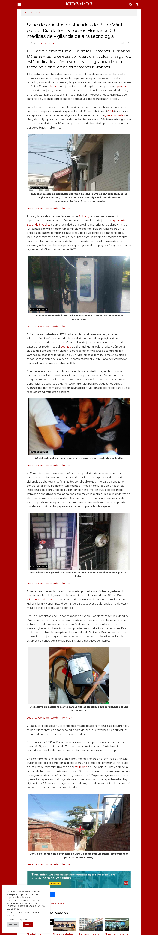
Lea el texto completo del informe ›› (49, 208)
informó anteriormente (41, 599)
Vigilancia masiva (55, 903)
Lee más (12, 919)
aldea (52, 86)
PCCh (110, 111)
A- (129, 43)
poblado (66, 346)
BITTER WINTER (79, 4)
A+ (122, 43)
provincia (123, 86)
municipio (81, 767)
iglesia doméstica (115, 115)
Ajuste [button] (23, 919)
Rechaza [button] (13, 924)
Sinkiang (84, 216)
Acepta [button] (28, 924)
